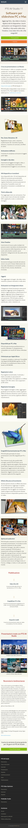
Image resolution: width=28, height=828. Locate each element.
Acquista (14, 41)
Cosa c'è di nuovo (6, 86)
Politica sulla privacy (6, 819)
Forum (2, 811)
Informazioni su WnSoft (6, 816)
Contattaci (3, 814)
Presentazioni (4, 769)
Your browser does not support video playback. (14, 126)
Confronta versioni (5, 775)
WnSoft (3, 2)
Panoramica (4, 762)
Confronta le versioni (15, 93)
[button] (14, 212)
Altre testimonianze (5, 735)
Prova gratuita (14, 38)
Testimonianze (4, 780)
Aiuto (2, 777)
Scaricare (3, 767)
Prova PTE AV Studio (14, 749)
